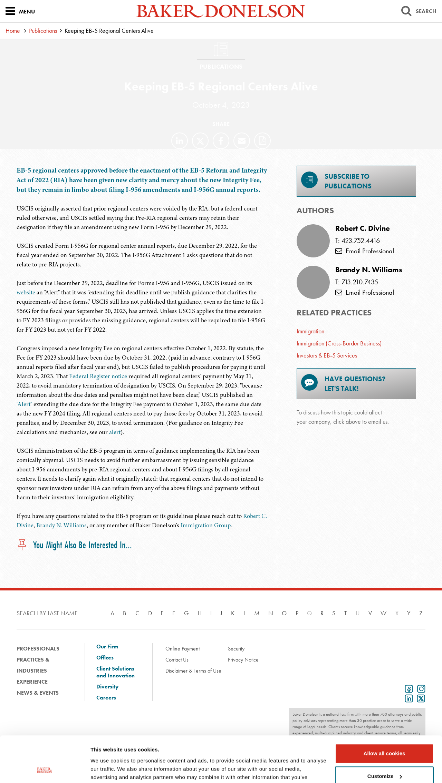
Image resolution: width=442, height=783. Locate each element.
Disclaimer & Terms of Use (193, 670)
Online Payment (182, 648)
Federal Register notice (98, 376)
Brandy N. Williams (61, 525)
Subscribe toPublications (336, 181)
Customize (384, 733)
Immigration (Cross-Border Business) (339, 343)
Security (236, 648)
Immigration (310, 331)
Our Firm (107, 646)
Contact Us (177, 659)
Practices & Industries (33, 665)
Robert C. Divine (362, 228)
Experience (32, 681)
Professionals (38, 648)
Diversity (107, 686)
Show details (106, 769)
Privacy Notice (243, 659)
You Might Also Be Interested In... (74, 545)
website (26, 292)
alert (115, 432)
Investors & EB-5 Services (327, 355)
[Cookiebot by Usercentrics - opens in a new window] (45, 769)
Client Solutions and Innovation (115, 672)
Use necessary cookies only (384, 755)
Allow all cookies (384, 710)
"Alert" (24, 404)
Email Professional (364, 250)
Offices (105, 657)
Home (13, 31)
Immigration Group (206, 525)
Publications (43, 31)
